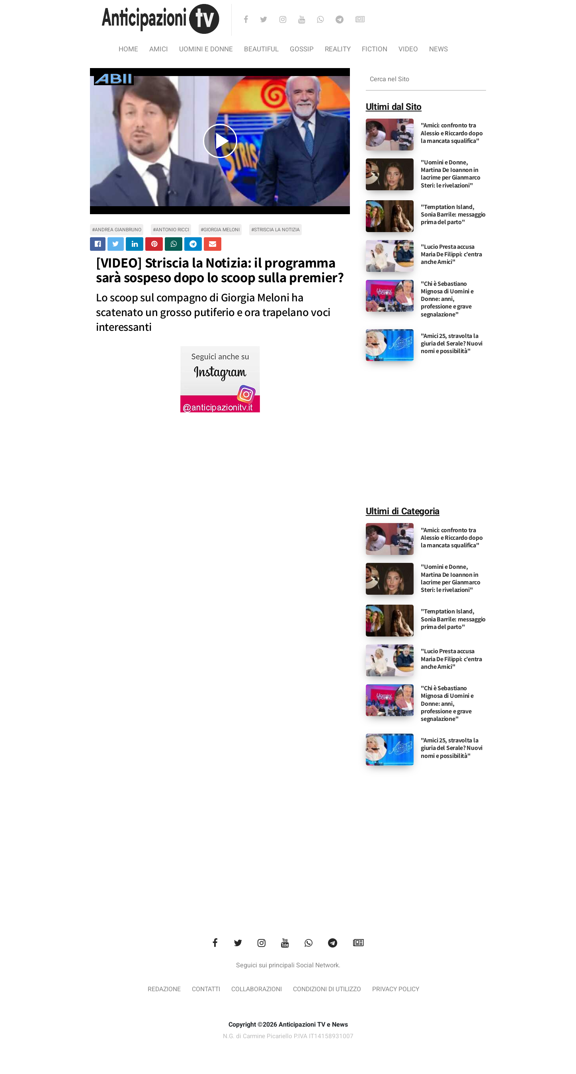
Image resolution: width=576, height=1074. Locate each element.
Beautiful (261, 49)
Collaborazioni (253, 990)
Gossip (302, 49)
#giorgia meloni (220, 229)
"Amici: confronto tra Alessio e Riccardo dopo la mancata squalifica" (451, 133)
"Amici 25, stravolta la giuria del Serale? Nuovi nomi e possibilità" (451, 343)
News (438, 49)
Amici (158, 49)
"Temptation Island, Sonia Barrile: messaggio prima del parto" (453, 214)
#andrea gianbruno (116, 229)
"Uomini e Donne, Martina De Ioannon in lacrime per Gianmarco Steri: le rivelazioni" (450, 173)
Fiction (374, 49)
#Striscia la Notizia (275, 229)
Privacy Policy (405, 990)
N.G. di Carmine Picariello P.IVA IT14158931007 (288, 1037)
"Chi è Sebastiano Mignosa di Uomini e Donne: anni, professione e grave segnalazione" (447, 298)
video (408, 49)
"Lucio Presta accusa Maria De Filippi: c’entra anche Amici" (451, 254)
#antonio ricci (171, 229)
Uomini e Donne (206, 49)
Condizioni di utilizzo (330, 990)
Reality (338, 49)
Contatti (198, 990)
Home (128, 49)
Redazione (153, 990)
